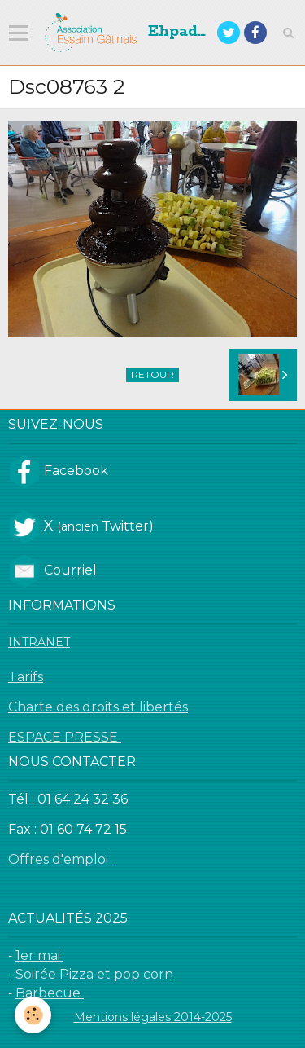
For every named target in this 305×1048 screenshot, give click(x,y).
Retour (152, 374)
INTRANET (39, 642)
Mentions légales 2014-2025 (153, 1017)
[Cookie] (33, 1015)
